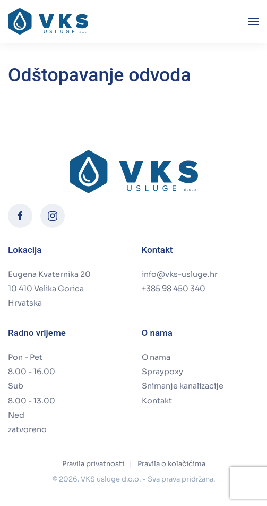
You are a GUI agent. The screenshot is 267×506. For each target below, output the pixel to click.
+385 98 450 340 (173, 288)
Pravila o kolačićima (171, 463)
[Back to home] (48, 21)
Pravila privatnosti (93, 463)
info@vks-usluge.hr (180, 274)
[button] (253, 21)
